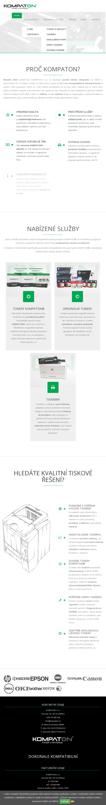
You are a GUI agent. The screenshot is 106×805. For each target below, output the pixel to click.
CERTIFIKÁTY (33, 34)
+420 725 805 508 (53, 717)
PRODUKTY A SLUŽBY (53, 19)
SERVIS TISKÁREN (55, 45)
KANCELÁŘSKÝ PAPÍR (56, 39)
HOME (17, 15)
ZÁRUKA (72, 19)
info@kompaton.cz (53, 721)
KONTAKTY (95, 19)
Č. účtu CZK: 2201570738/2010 (53, 728)
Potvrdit (64, 801)
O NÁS (30, 29)
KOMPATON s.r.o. (53, 710)
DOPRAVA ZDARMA (55, 50)
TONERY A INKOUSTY (56, 29)
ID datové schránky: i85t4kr (53, 724)
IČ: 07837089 (53, 781)
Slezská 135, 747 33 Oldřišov (53, 714)
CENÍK (83, 19)
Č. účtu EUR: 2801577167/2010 (53, 732)
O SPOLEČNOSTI (31, 19)
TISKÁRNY (51, 34)
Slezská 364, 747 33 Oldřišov (53, 778)
